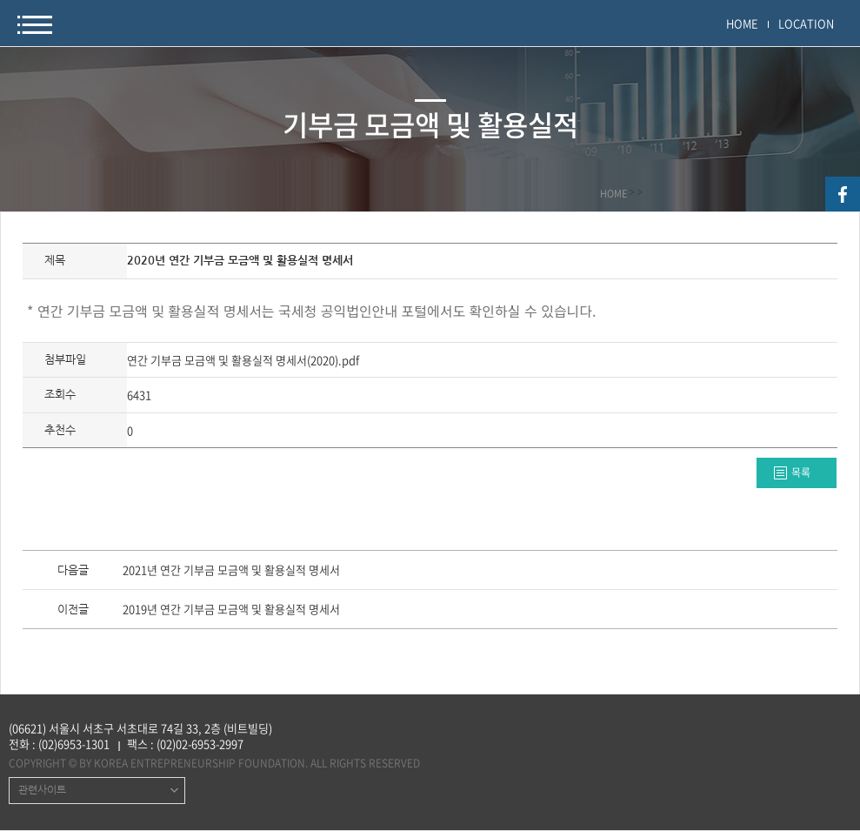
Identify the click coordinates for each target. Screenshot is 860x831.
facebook (842, 194)
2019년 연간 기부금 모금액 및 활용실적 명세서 (231, 610)
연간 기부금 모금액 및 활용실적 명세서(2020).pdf (243, 360)
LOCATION (806, 23)
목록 (800, 472)
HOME (742, 23)
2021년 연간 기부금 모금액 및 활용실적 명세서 (231, 571)
